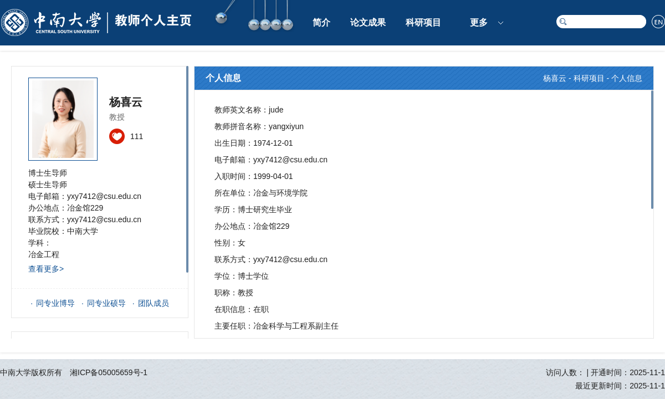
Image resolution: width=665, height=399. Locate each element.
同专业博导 (55, 303)
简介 (321, 22)
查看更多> (46, 268)
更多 (479, 22)
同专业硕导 (106, 303)
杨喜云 (554, 78)
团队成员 (153, 303)
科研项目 (423, 22)
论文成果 (368, 22)
